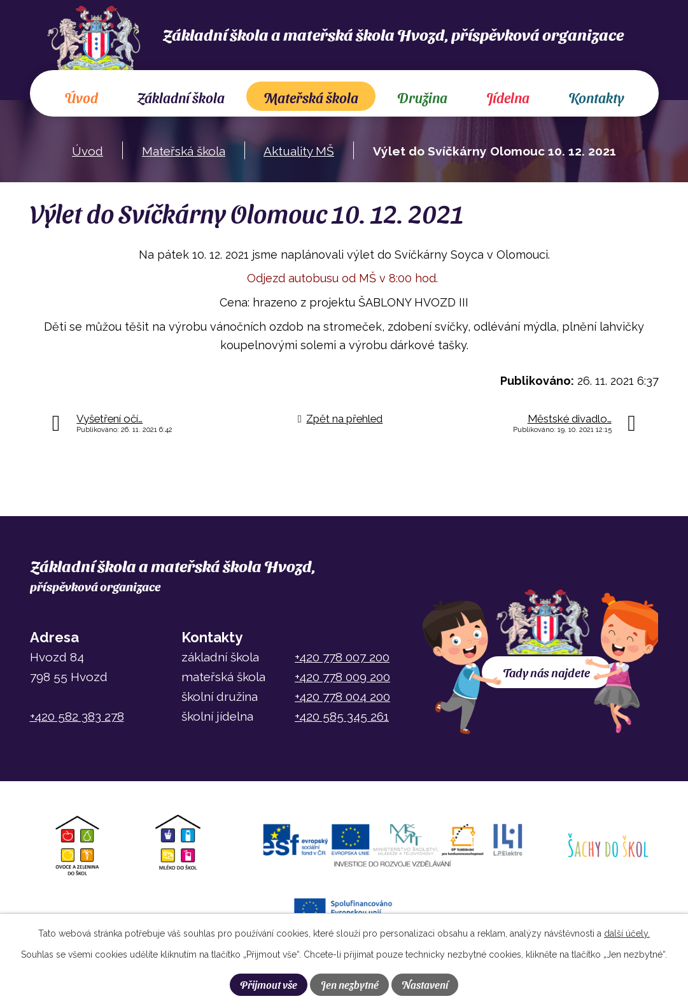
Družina (422, 97)
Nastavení (425, 984)
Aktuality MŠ (298, 151)
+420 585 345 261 (342, 716)
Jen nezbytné (350, 984)
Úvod (81, 97)
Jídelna (508, 97)
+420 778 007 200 (342, 657)
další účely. (627, 933)
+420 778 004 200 (342, 696)
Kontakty (596, 97)
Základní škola (181, 97)
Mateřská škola (310, 97)
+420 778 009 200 (342, 677)
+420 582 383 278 (77, 716)
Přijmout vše (268, 984)
